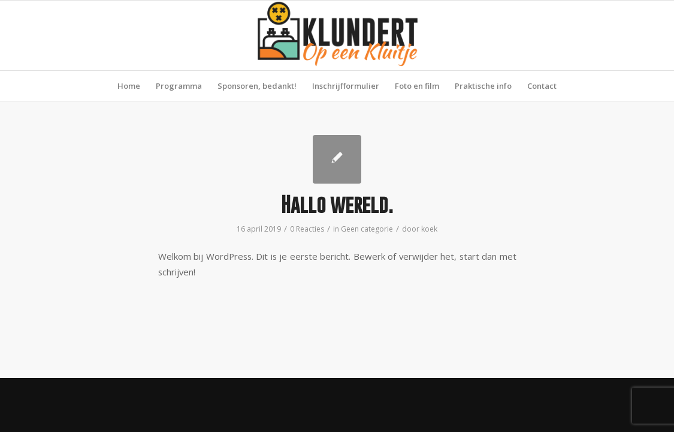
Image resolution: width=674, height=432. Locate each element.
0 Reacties (307, 229)
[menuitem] (129, 86)
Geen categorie (367, 229)
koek (429, 229)
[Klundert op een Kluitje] (337, 35)
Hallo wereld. (337, 204)
